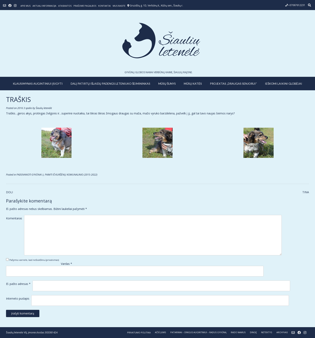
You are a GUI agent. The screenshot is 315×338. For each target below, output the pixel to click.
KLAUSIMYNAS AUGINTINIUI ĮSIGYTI (38, 83)
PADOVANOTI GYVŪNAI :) (30, 174)
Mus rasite (119, 5)
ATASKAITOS (65, 5)
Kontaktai (104, 5)
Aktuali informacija (44, 5)
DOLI (9, 192)
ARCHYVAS (282, 332)
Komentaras (14, 218)
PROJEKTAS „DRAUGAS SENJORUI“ (233, 83)
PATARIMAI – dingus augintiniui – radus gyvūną (198, 332)
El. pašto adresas (18, 284)
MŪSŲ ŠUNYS (167, 83)
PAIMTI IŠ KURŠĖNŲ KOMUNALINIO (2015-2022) (71, 174)
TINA (305, 192)
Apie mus (25, 5)
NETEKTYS (266, 332)
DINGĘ (253, 332)
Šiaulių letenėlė (44, 108)
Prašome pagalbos (85, 5)
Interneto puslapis (17, 298)
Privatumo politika (139, 332)
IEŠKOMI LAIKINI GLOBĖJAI (283, 83)
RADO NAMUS (238, 332)
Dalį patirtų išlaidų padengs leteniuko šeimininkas (110, 83)
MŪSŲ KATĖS (193, 83)
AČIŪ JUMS (160, 332)
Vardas (66, 264)
